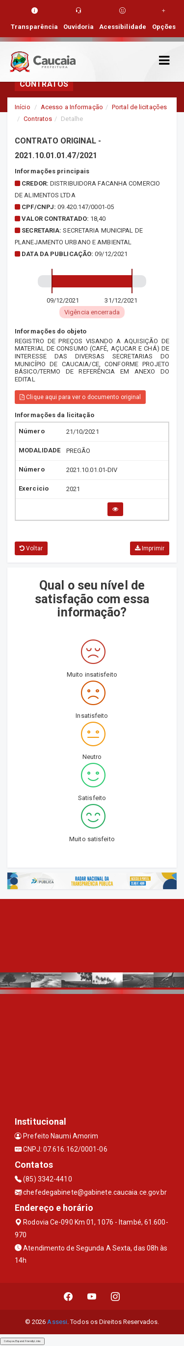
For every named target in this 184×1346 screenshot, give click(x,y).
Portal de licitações (139, 107)
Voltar (31, 548)
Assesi (57, 1321)
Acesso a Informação (72, 107)
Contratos (38, 118)
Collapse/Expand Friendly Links (22, 1341)
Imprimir (149, 548)
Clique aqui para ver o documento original (80, 397)
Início (22, 107)
